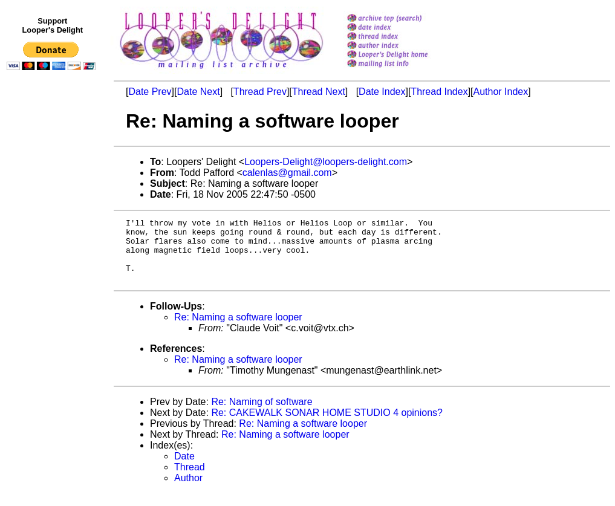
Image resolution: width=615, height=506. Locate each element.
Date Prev (149, 91)
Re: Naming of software (261, 414)
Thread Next (318, 91)
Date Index (382, 91)
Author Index (501, 91)
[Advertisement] (53, 324)
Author (188, 490)
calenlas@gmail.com (287, 172)
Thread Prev (260, 91)
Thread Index (439, 91)
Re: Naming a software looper (238, 330)
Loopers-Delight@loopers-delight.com (325, 162)
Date (184, 469)
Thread (189, 480)
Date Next (198, 91)
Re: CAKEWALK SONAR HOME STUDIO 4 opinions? (327, 425)
